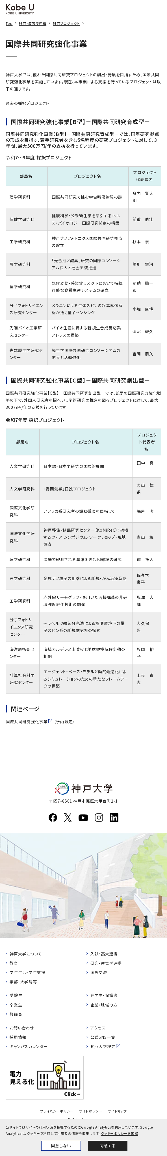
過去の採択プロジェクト (27, 103)
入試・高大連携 (104, 954)
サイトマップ (117, 1111)
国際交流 (98, 972)
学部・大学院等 (23, 982)
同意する (108, 1145)
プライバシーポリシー (56, 1111)
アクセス (98, 1028)
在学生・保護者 (104, 995)
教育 (14, 963)
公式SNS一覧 (102, 1037)
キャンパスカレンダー (28, 1046)
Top (9, 23)
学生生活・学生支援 (27, 972)
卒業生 (16, 1005)
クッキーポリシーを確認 (119, 1133)
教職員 (16, 1014)
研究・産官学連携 (32, 23)
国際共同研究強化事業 (26, 721)
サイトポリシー (90, 1111)
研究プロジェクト (66, 23)
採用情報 (18, 1037)
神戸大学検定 (103, 1046)
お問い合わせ (22, 1028)
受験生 (16, 995)
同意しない (61, 1145)
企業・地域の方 (104, 1005)
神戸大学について (26, 954)
